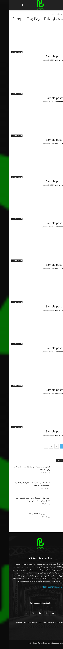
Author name (51, 60)
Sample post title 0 (48, 56)
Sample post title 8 (48, 390)
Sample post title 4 (48, 223)
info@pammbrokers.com (43, 587)
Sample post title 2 (48, 140)
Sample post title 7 (48, 348)
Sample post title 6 (48, 306)
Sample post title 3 (48, 181)
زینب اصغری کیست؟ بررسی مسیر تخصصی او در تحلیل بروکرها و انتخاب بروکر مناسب (23, 499)
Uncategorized (8, 52)
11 (59, 60)
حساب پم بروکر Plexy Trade (30, 513)
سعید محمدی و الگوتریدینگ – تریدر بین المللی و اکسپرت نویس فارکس (23, 484)
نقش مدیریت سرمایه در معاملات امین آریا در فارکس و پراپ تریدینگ (22, 468)
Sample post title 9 (48, 431)
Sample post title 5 (48, 265)
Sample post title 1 (48, 98)
